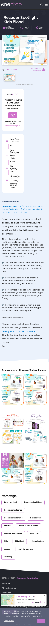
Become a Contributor (27, 578)
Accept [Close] (41, 621)
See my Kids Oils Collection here (18, 332)
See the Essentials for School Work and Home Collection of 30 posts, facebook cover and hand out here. (22, 209)
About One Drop (9, 588)
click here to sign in (12, 126)
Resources (6, 593)
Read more (9, 621)
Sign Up (13, 115)
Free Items (6, 584)
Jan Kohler (11, 69)
